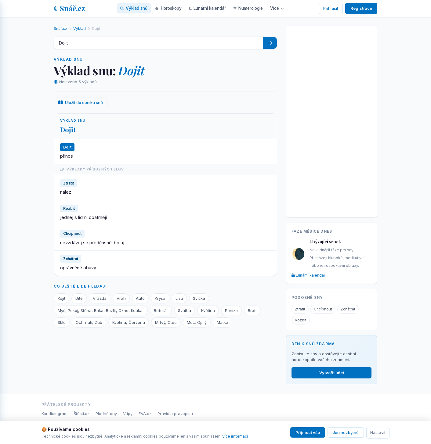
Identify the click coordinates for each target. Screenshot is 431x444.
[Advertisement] (331, 120)
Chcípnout (323, 309)
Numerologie (248, 8)
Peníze (231, 310)
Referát (161, 310)
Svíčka (199, 298)
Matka (222, 322)
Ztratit (300, 309)
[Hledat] (270, 43)
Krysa (160, 298)
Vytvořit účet (331, 372)
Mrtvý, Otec (166, 322)
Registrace (361, 8)
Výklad (79, 28)
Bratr (252, 310)
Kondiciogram (54, 413)
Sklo (62, 322)
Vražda (100, 298)
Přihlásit (330, 8)
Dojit (68, 129)
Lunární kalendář (207, 8)
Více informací (235, 436)
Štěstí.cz (81, 413)
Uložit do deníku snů (80, 102)
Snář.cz (69, 8)
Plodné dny (106, 413)
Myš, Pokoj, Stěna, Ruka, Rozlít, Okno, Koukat (101, 310)
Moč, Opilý (197, 322)
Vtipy (127, 413)
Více (277, 8)
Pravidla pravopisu (175, 413)
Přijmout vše (307, 432)
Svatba (184, 310)
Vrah (121, 298)
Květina (208, 310)
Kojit (61, 298)
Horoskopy (168, 8)
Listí (179, 298)
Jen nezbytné (346, 432)
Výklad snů (133, 8)
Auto (140, 298)
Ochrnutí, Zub (89, 322)
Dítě (79, 298)
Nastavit (378, 432)
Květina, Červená (128, 322)
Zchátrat (348, 309)
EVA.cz (145, 413)
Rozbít (300, 320)
